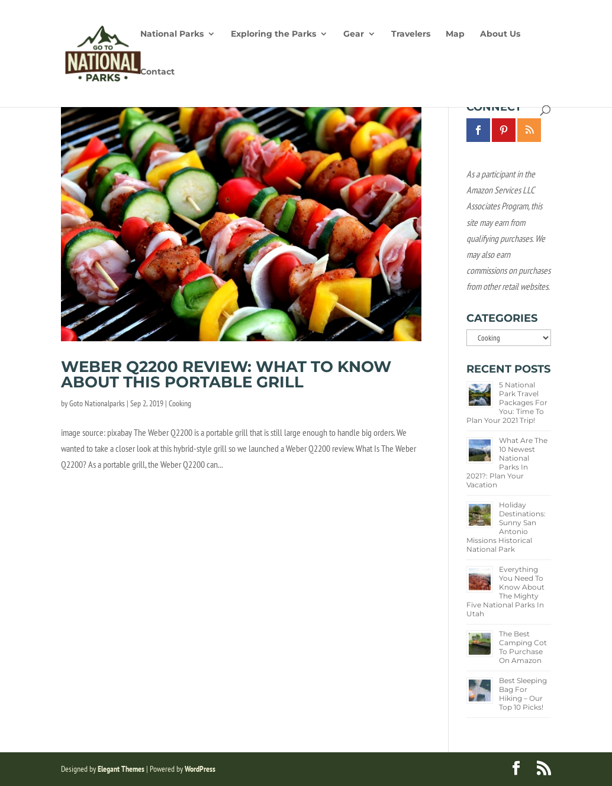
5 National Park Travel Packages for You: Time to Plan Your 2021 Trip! (506, 402)
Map (455, 34)
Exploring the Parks (273, 34)
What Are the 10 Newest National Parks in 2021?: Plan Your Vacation (506, 462)
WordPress (200, 769)
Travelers (410, 34)
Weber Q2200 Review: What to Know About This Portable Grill (226, 374)
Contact (157, 72)
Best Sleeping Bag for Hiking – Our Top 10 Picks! (523, 693)
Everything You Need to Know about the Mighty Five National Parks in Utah (505, 591)
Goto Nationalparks (97, 403)
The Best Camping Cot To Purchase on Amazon (523, 647)
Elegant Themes (121, 769)
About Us (500, 34)
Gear (353, 34)
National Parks (172, 34)
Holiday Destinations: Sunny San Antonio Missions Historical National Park (506, 527)
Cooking (180, 403)
